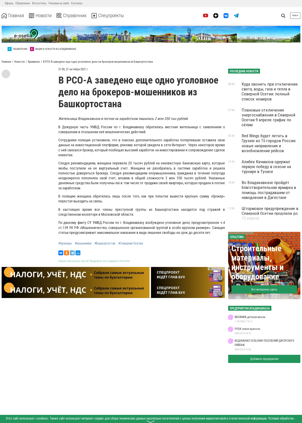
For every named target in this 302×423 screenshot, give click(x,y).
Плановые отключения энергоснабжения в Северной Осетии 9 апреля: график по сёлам (268, 117)
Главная (13, 15)
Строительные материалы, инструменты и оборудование (257, 262)
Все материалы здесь (264, 289)
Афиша (9, 3)
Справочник (72, 15)
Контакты (76, 3)
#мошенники (83, 243)
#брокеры (65, 243)
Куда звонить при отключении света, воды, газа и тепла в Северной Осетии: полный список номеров (270, 91)
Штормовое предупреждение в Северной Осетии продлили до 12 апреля (270, 213)
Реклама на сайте (59, 3)
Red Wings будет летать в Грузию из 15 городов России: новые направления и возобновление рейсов (269, 143)
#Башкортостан (104, 243)
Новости (40, 15)
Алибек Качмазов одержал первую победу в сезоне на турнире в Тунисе (266, 166)
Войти (295, 15)
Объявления (22, 3)
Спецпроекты (109, 15)
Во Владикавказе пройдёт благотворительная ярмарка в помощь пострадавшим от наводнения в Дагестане (269, 190)
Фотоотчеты (39, 3)
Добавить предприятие (264, 358)
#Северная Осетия (130, 243)
